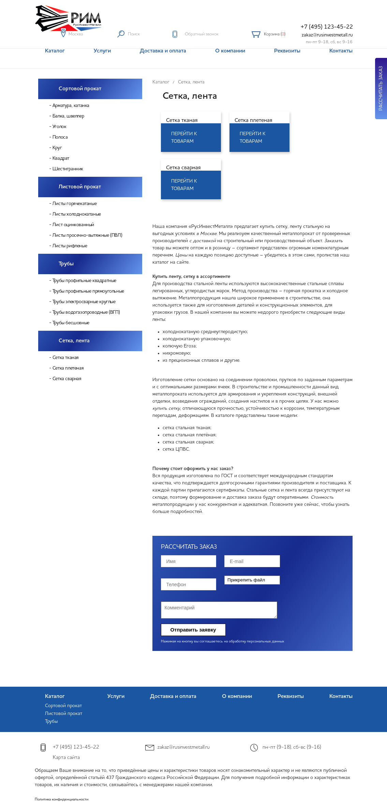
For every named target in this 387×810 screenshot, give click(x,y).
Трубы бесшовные (71, 323)
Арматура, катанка (71, 105)
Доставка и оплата (173, 696)
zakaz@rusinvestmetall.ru (327, 35)
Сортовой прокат (80, 89)
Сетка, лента (74, 341)
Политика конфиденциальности (61, 799)
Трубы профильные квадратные (84, 280)
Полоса (60, 137)
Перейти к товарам (184, 137)
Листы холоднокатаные (77, 214)
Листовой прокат (80, 187)
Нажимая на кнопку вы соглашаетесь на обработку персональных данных (222, 641)
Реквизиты (291, 696)
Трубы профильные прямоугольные (88, 291)
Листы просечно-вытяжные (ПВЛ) (87, 235)
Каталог (55, 696)
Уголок (59, 126)
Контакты (341, 696)
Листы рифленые (70, 246)
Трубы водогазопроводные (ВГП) (86, 312)
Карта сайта (66, 757)
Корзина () (274, 34)
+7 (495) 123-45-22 (327, 27)
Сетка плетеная (68, 368)
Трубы (66, 264)
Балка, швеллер (68, 116)
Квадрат (61, 158)
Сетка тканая (66, 357)
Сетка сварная (67, 378)
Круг (57, 147)
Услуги (115, 696)
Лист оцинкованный (73, 224)
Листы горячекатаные (74, 203)
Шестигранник (68, 169)
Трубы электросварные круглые (84, 301)
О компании (237, 696)
